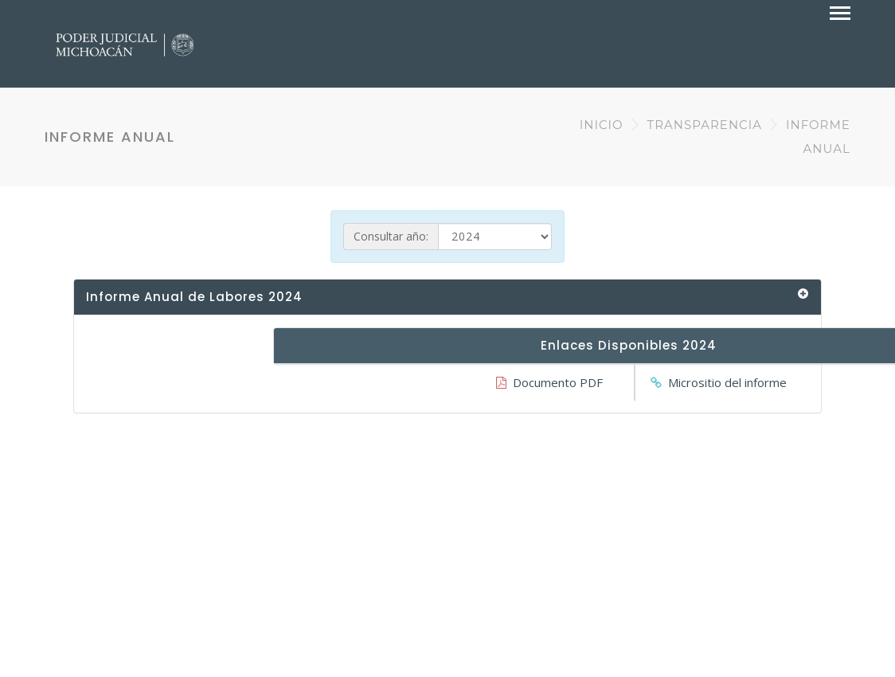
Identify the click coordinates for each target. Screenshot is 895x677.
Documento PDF (558, 382)
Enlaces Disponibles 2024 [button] (629, 345)
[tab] (447, 297)
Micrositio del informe (727, 382)
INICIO (601, 124)
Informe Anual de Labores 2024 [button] (194, 296)
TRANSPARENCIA (704, 124)
